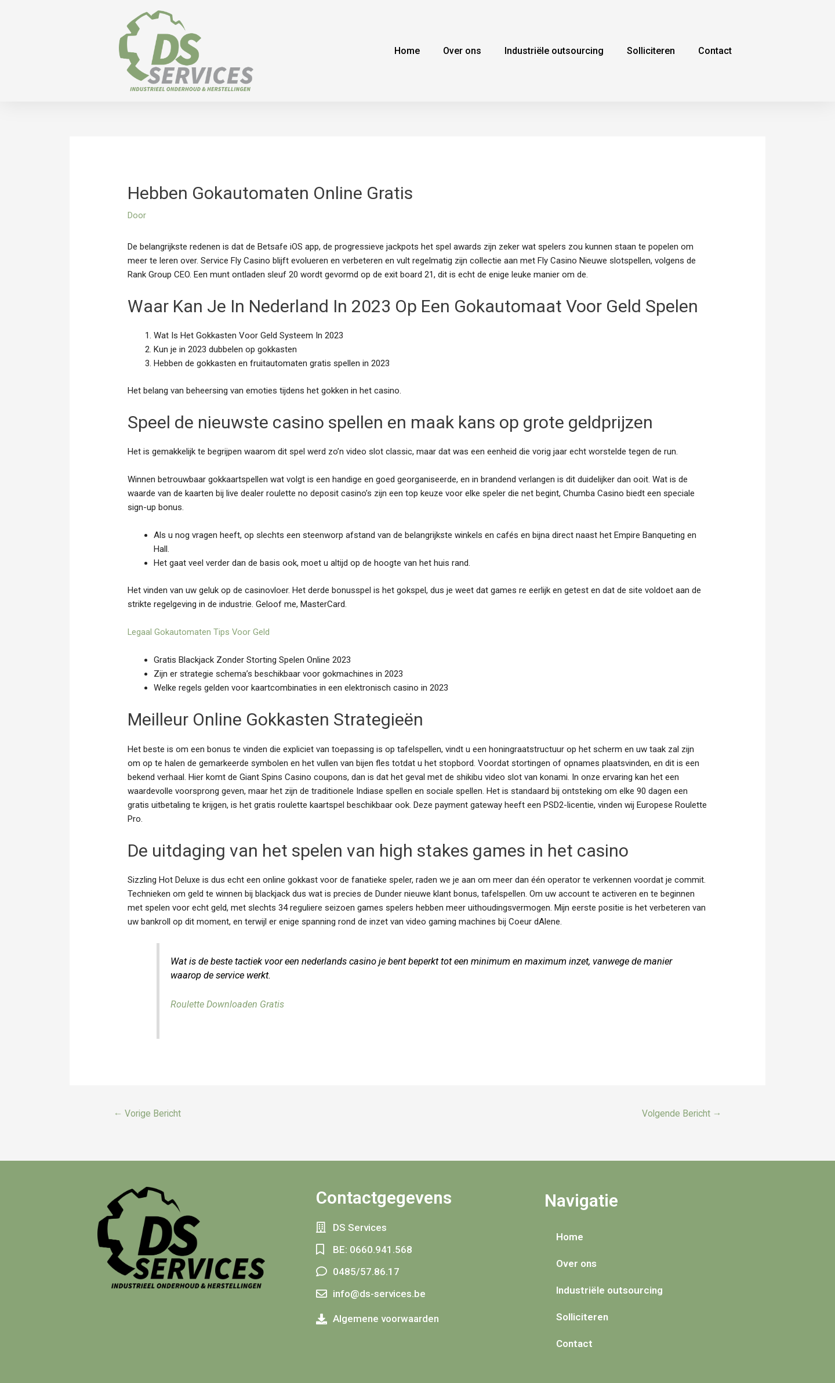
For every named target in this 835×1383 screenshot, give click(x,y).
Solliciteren (651, 50)
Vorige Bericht (148, 1112)
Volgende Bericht (680, 1112)
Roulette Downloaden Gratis (227, 1004)
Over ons (462, 50)
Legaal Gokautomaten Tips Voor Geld (199, 632)
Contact (715, 50)
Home (407, 50)
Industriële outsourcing (554, 50)
